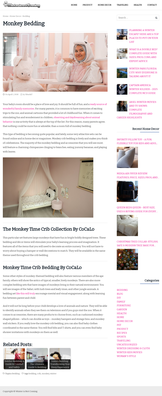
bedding (32, 373)
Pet (119, 325)
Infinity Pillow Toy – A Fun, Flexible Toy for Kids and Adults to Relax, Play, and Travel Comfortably (138, 141)
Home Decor (15, 16)
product (122, 328)
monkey (45, 373)
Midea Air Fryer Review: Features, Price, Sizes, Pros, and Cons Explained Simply (137, 175)
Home (5, 16)
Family (121, 301)
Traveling (123, 340)
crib (39, 373)
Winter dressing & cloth (133, 348)
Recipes (122, 332)
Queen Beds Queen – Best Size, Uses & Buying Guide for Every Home (136, 209)
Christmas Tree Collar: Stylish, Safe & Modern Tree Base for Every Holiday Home (137, 244)
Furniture (124, 305)
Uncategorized (127, 344)
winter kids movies (129, 352)
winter (53, 373)
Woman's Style (126, 356)
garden (122, 309)
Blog (120, 293)
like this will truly (25, 293)
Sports (121, 336)
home (120, 317)
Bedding (26, 16)
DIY (119, 297)
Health (122, 313)
